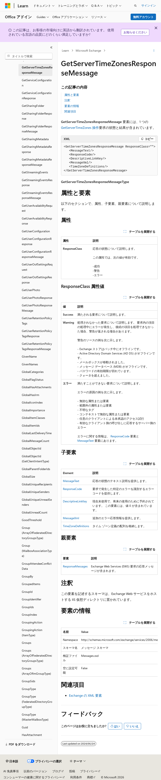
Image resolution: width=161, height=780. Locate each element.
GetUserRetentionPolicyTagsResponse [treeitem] (37, 333)
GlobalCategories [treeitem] (33, 372)
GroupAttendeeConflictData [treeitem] (37, 566)
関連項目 (70, 111)
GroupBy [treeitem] (27, 576)
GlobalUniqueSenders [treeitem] (35, 492)
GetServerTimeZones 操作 (80, 127)
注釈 (67, 100)
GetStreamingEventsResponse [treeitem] (37, 182)
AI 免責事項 (11, 771)
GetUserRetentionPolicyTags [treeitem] (37, 320)
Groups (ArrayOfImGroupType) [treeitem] (36, 670)
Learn (65, 50)
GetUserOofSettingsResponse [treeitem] (37, 279)
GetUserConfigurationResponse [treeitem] (37, 241)
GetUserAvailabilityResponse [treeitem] (37, 221)
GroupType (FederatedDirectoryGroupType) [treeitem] (37, 701)
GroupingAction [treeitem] (32, 622)
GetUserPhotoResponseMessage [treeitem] (37, 307)
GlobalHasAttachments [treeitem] (36, 387)
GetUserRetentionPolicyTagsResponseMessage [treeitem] (37, 346)
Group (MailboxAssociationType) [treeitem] (37, 551)
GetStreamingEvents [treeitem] (35, 172)
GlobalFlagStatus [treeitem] (32, 380)
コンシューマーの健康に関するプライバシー (32, 777)
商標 (90, 777)
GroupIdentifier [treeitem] (31, 599)
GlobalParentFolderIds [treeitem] (36, 469)
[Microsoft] (7, 5)
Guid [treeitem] (25, 727)
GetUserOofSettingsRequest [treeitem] (37, 267)
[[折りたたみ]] (51, 47)
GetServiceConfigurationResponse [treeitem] (37, 95)
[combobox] (28, 56)
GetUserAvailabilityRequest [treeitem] (37, 208)
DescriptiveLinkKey (75, 501)
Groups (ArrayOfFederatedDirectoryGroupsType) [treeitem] (37, 655)
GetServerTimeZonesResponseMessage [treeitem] (37, 69)
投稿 (72, 771)
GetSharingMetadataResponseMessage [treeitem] (37, 162)
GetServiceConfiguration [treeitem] (37, 82)
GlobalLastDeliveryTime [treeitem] (37, 433)
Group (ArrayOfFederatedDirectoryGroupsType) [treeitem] (37, 533)
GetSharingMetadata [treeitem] (35, 139)
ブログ (56, 771)
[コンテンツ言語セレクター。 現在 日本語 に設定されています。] (12, 761)
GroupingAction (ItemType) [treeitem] (32, 632)
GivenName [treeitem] (29, 356)
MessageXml (71, 518)
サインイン (148, 5)
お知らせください (135, 32)
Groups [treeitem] (26, 643)
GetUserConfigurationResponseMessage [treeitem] (37, 254)
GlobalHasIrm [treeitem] (30, 395)
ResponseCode (119, 436)
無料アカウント (143, 17)
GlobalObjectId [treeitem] (31, 448)
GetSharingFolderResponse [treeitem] (37, 116)
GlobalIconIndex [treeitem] (32, 402)
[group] (109, 652)
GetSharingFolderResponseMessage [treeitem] (37, 128)
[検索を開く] (135, 5)
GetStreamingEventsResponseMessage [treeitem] (37, 195)
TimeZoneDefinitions (76, 526)
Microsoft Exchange (88, 50)
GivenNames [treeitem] (30, 364)
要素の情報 (71, 106)
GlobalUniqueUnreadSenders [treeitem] (37, 502)
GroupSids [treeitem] (28, 681)
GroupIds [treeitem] (28, 607)
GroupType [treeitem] (29, 689)
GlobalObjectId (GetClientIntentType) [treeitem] (35, 458)
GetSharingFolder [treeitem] (33, 106)
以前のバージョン (35, 771)
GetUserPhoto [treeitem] (31, 290)
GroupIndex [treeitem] (29, 615)
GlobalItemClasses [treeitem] (33, 418)
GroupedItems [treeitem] (31, 584)
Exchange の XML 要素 (85, 695)
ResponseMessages (75, 566)
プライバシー (89, 771)
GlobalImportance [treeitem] (33, 410)
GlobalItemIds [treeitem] (31, 425)
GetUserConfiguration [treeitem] (36, 231)
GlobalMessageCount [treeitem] (35, 441)
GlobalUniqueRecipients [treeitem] (37, 484)
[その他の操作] (154, 50)
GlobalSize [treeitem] (28, 476)
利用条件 (76, 777)
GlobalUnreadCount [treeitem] (34, 512)
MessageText (85, 441)
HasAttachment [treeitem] (32, 735)
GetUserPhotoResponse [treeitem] (37, 298)
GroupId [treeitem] (27, 592)
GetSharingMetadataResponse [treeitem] (37, 149)
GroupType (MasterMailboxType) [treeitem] (35, 717)
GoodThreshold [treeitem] (32, 520)
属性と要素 (71, 95)
